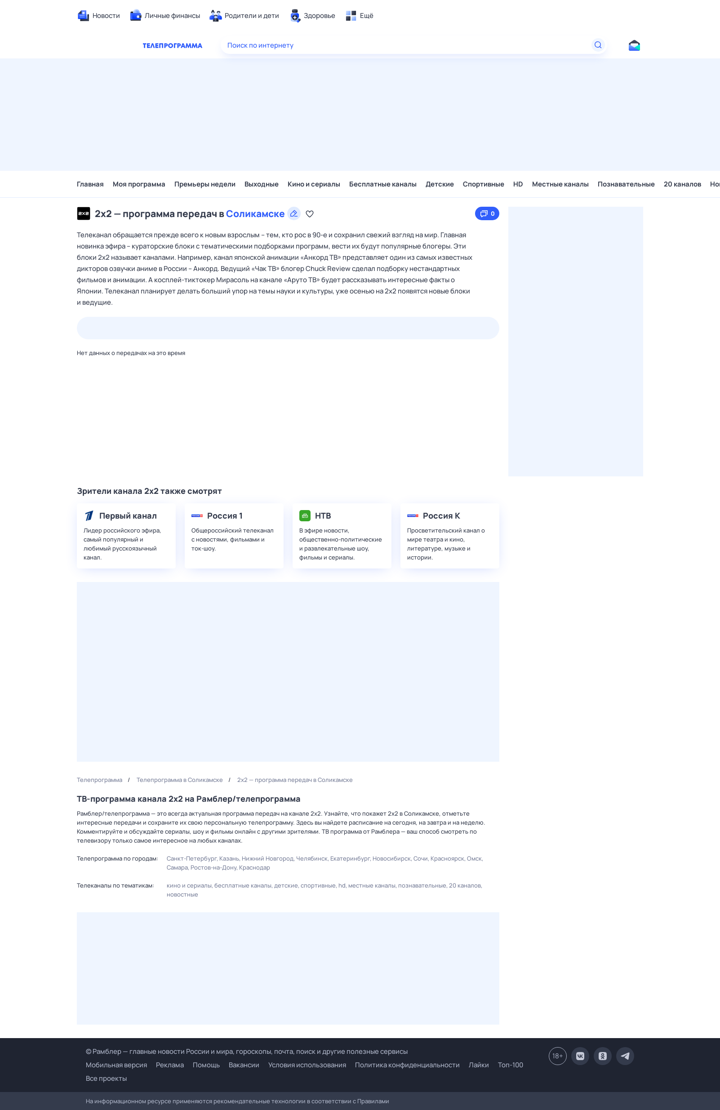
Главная (90, 184)
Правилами (373, 1101)
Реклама (170, 1065)
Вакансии (244, 1065)
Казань (229, 858)
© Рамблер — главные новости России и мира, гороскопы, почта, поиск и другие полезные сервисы (247, 1051)
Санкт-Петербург (192, 858)
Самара (177, 867)
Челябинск (312, 858)
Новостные (182, 894)
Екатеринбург (350, 858)
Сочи (420, 858)
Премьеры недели (205, 184)
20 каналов (682, 184)
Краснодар (254, 867)
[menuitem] (98, 15)
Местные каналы (560, 184)
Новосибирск (392, 858)
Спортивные (483, 184)
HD (518, 184)
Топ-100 (510, 1065)
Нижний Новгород (267, 858)
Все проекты (106, 1078)
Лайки (479, 1065)
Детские (440, 184)
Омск (474, 858)
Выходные (261, 184)
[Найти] (598, 45)
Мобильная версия (116, 1065)
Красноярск (447, 858)
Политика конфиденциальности (407, 1065)
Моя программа (139, 184)
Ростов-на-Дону (213, 867)
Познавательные (626, 184)
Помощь (206, 1065)
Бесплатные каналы (383, 184)
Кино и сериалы (314, 184)
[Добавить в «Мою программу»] (309, 213)
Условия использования (307, 1065)
